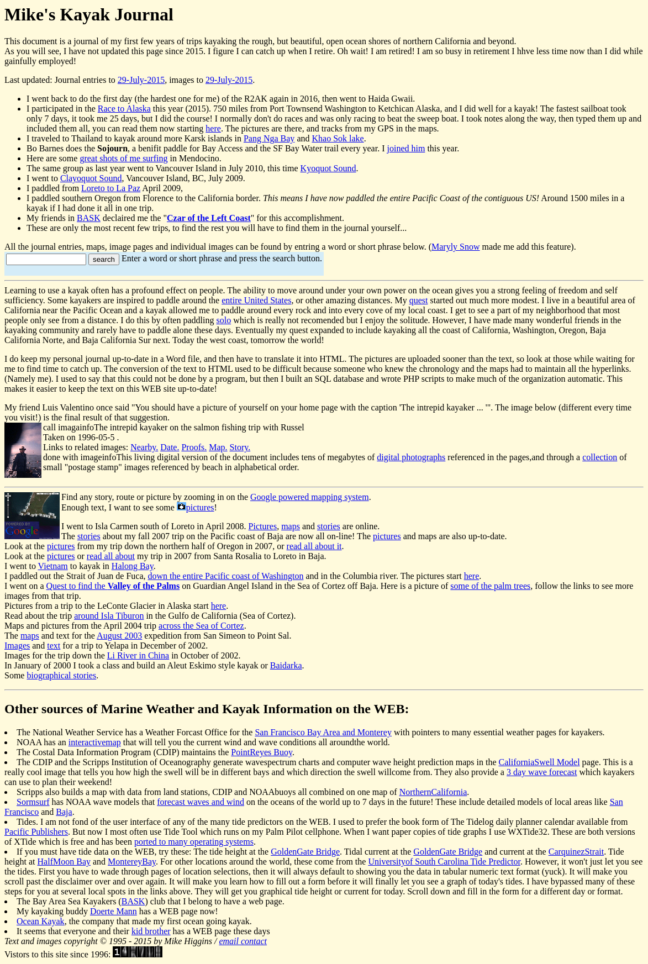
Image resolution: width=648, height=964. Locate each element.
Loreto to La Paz (110, 188)
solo (223, 320)
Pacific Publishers (36, 831)
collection (599, 457)
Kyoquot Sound (328, 168)
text (53, 645)
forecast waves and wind (200, 802)
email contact (243, 941)
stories (328, 526)
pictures (200, 507)
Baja (64, 811)
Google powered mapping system (309, 497)
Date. (169, 447)
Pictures (263, 526)
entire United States (256, 300)
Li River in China (138, 655)
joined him (406, 148)
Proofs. (194, 447)
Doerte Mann (113, 911)
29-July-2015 (141, 80)
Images (17, 645)
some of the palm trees (490, 586)
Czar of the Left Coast (209, 218)
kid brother (151, 931)
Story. (240, 447)
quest (418, 300)
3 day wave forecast (542, 772)
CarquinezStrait (576, 851)
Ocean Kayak (41, 921)
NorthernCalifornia (433, 792)
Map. (218, 447)
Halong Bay (133, 566)
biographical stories (61, 675)
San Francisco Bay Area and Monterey (323, 732)
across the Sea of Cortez (201, 625)
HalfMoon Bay (64, 861)
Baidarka (286, 665)
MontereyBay (132, 861)
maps (290, 526)
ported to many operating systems (194, 841)
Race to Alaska (124, 108)
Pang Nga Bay (269, 138)
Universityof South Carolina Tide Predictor (444, 861)
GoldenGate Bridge (305, 851)
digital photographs (411, 457)
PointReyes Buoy (261, 752)
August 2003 (119, 635)
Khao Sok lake (337, 138)
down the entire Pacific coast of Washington (226, 576)
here (213, 128)
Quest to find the (113, 586)
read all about (111, 556)
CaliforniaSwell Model (538, 762)
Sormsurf (33, 802)
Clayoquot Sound (91, 178)
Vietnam (53, 566)
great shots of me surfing (123, 158)
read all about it (314, 546)
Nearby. (144, 447)
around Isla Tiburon (109, 615)
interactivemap (95, 742)
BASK (89, 218)
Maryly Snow (455, 246)
